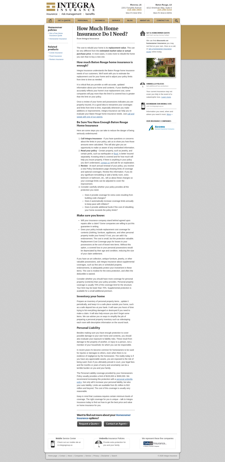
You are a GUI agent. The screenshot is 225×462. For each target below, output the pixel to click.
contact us (105, 163)
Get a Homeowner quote (158, 33)
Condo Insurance (55, 53)
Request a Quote (89, 424)
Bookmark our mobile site (159, 104)
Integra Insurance (170, 456)
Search (114, 456)
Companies (78, 456)
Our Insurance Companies (158, 121)
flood (116, 154)
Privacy (96, 456)
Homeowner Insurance (57, 39)
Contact (62, 456)
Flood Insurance (55, 56)
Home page (52, 456)
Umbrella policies (155, 84)
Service (88, 456)
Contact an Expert (116, 424)
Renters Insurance (55, 59)
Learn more (166, 97)
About (70, 456)
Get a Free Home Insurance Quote (55, 34)
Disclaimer (105, 456)
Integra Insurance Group (70, 8)
